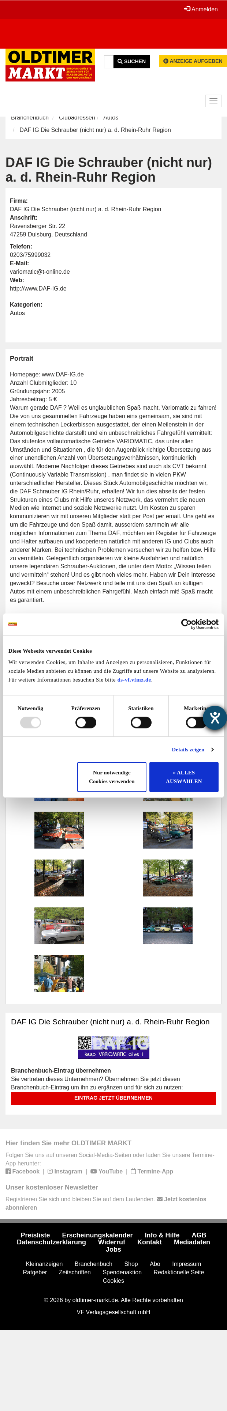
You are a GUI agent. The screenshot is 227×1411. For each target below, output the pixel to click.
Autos (110, 117)
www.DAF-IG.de (63, 374)
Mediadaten (192, 1242)
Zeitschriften (75, 1272)
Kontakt (149, 1242)
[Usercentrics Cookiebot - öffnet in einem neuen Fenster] (187, 624)
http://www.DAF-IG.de (38, 288)
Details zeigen (188, 749)
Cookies (113, 1281)
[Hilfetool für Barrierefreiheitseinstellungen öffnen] (215, 718)
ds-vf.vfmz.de (134, 680)
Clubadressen (77, 117)
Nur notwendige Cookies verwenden (112, 777)
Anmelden (201, 9)
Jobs (113, 1249)
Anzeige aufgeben (193, 61)
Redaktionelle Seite (179, 1272)
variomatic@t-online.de (40, 272)
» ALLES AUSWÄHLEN (184, 777)
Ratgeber (35, 1272)
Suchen (132, 61)
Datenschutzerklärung (51, 1242)
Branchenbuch (30, 117)
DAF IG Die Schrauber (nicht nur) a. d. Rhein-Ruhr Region (110, 1021)
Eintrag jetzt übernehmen (113, 1098)
